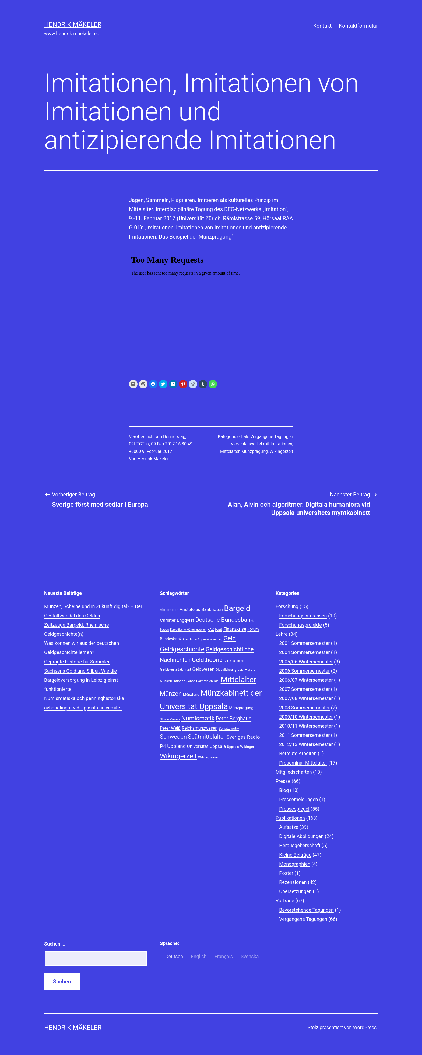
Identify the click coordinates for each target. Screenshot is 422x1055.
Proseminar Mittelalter (303, 763)
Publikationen (290, 818)
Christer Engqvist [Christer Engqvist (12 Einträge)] (177, 620)
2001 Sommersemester (304, 643)
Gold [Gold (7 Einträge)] (241, 670)
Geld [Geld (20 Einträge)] (229, 638)
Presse (283, 781)
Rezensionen (293, 882)
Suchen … (54, 944)
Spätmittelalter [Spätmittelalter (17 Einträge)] (206, 736)
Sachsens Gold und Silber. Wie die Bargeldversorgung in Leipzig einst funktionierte (81, 680)
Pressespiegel (294, 809)
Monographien (294, 864)
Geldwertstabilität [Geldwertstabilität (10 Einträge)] (175, 669)
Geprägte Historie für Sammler (77, 662)
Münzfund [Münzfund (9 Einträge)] (191, 694)
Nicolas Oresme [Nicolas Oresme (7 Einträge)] (170, 719)
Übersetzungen (295, 891)
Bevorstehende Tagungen (306, 910)
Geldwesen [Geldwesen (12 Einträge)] (203, 669)
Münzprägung (254, 451)
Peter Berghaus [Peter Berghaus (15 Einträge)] (233, 719)
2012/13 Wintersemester (306, 744)
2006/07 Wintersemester (306, 680)
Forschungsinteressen (303, 616)
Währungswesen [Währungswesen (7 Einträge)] (208, 757)
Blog (284, 790)
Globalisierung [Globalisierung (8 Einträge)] (226, 670)
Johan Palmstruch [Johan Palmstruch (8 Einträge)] (199, 681)
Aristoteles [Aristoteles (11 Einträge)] (190, 609)
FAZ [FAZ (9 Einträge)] (211, 629)
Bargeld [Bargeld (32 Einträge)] (237, 608)
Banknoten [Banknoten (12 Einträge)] (212, 609)
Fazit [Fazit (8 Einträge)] (218, 629)
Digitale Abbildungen (301, 836)
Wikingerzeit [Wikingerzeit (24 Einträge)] (178, 756)
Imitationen (281, 443)
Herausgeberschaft (299, 845)
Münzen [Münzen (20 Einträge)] (171, 693)
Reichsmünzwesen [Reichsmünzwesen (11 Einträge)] (199, 728)
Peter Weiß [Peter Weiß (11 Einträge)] (170, 728)
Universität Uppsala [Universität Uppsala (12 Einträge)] (206, 746)
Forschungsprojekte (300, 625)
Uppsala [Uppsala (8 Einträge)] (233, 747)
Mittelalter (229, 451)
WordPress (365, 1027)
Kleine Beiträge (295, 855)
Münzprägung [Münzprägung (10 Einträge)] (241, 707)
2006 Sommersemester (304, 671)
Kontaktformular (358, 26)
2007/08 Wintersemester (306, 698)
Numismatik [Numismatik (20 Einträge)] (198, 718)
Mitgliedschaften (294, 772)
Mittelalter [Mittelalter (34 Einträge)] (238, 679)
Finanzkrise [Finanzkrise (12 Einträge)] (234, 629)
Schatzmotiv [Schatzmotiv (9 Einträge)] (229, 728)
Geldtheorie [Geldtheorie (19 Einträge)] (207, 659)
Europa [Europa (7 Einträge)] (164, 629)
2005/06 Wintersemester (306, 662)
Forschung (287, 606)
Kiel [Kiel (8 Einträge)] (216, 681)
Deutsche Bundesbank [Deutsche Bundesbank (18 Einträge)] (224, 619)
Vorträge (285, 900)
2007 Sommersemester (304, 689)
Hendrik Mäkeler (72, 24)
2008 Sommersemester (304, 708)
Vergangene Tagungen (271, 436)
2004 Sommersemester (304, 652)
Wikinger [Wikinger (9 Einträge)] (247, 746)
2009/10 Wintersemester (306, 717)
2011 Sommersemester (304, 735)
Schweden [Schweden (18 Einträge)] (173, 736)
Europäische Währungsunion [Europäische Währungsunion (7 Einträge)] (188, 629)
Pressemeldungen (298, 799)
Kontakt (322, 26)
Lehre (282, 634)
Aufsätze (288, 827)
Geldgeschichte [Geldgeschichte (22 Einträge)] (182, 649)
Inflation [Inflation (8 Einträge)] (179, 681)
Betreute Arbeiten (297, 753)
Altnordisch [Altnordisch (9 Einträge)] (169, 610)
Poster (286, 873)
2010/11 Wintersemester (306, 726)
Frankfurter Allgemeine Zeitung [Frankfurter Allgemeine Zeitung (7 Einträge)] (202, 639)
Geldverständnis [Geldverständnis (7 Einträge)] (234, 661)
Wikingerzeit (281, 451)
